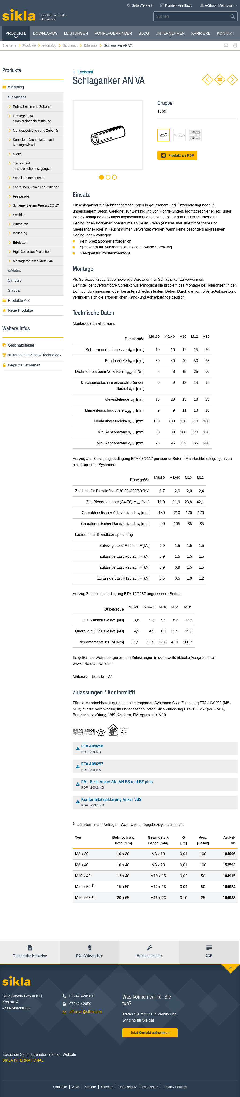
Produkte (16, 35)
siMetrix (14, 270)
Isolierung (17, 233)
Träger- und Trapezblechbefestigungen (30, 165)
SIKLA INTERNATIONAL (23, 1060)
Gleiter (15, 154)
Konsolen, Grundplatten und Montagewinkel (31, 142)
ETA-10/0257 (156, 767)
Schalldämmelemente (26, 178)
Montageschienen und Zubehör (33, 130)
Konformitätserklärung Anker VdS (156, 803)
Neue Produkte (17, 310)
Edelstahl (93, 45)
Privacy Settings (175, 1087)
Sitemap (107, 1087)
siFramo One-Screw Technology (31, 355)
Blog (144, 33)
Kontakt (225, 33)
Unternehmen (170, 35)
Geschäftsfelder (18, 345)
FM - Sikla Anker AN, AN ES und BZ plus (156, 785)
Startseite (11, 45)
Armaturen (18, 224)
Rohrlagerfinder (113, 33)
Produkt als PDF (177, 155)
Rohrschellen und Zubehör (30, 106)
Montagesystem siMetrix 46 (30, 261)
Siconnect (72, 45)
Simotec (15, 280)
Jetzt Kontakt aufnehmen (149, 1032)
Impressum (150, 1087)
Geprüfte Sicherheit (21, 365)
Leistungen (76, 35)
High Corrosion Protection (29, 252)
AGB (75, 1087)
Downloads (45, 33)
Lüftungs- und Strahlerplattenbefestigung (29, 118)
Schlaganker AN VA (118, 45)
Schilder (16, 215)
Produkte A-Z (16, 300)
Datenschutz (128, 1087)
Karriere (200, 33)
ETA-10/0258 (156, 749)
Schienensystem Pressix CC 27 (33, 205)
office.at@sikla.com (85, 1012)
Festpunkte (18, 196)
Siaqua (14, 290)
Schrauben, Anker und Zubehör (33, 187)
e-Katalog (51, 45)
